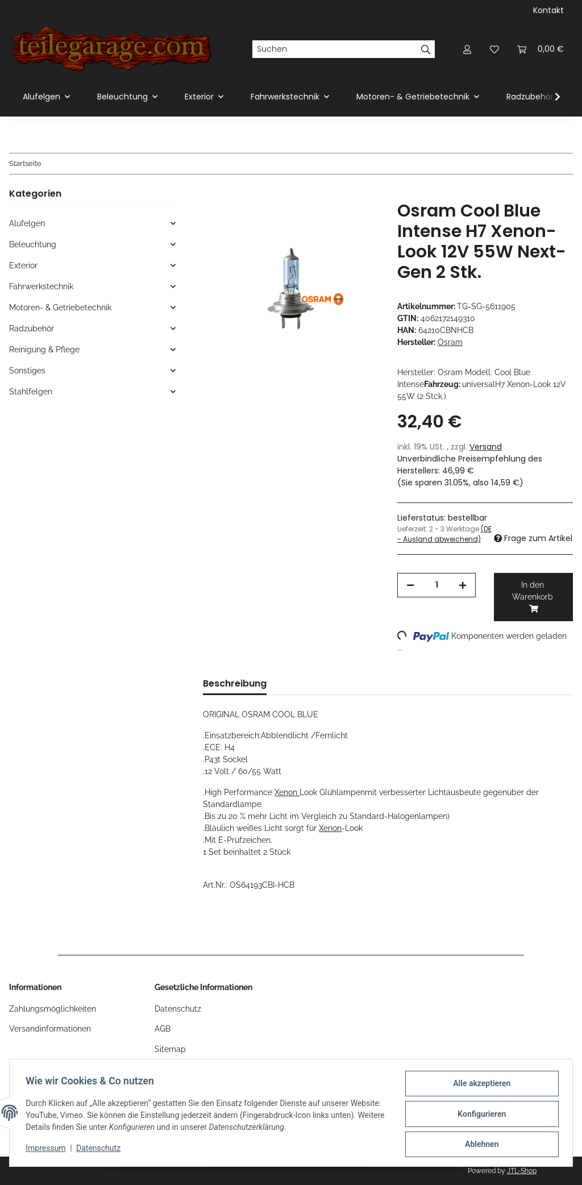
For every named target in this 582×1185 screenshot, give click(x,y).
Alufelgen (27, 223)
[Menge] (436, 585)
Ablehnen (479, 1144)
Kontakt (548, 10)
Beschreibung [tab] (235, 683)
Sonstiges (27, 370)
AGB (163, 1028)
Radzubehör (31, 328)
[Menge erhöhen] (462, 585)
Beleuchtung (32, 244)
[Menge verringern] (410, 585)
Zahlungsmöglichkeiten (52, 1008)
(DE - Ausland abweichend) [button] (444, 534)
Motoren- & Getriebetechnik (60, 307)
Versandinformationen (50, 1028)
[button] (467, 49)
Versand (485, 446)
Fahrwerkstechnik (41, 286)
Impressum (48, 1149)
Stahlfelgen (30, 391)
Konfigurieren (479, 1115)
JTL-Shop (522, 1171)
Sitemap (170, 1049)
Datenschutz (100, 1149)
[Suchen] (334, 49)
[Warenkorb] (540, 49)
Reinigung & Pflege (44, 349)
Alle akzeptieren (479, 1085)
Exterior (23, 265)
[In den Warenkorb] (212, 194)
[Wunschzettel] (494, 49)
